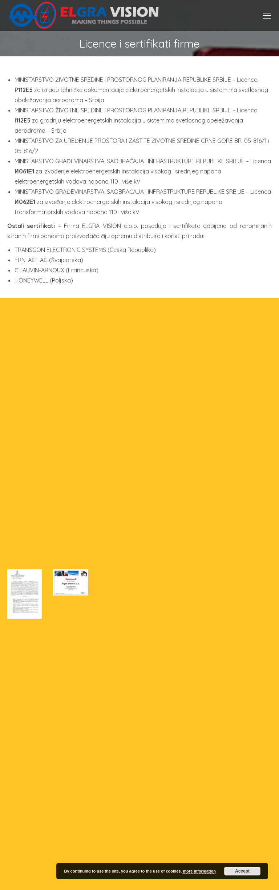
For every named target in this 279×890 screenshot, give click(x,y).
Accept (242, 871)
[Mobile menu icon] (267, 15)
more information (199, 871)
